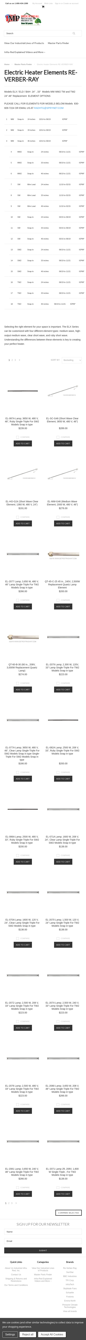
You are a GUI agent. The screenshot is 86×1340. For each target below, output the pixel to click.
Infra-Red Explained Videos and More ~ (24, 52)
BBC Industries (70, 1276)
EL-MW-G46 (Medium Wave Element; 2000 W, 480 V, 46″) (62, 503)
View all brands (70, 1311)
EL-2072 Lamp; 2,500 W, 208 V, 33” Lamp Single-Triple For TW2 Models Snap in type (22, 1005)
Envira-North (70, 1301)
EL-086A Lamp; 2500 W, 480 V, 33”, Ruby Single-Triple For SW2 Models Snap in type (22, 839)
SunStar (69, 1272)
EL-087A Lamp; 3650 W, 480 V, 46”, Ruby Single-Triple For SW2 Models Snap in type (22, 421)
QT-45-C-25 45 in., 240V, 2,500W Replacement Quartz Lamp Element (62, 584)
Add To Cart (23, 443)
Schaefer (70, 1292)
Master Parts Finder (58, 43)
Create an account (70, 3)
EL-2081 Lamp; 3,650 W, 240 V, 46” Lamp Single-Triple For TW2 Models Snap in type (22, 1171)
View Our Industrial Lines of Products (24, 43)
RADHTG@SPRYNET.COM (49, 108)
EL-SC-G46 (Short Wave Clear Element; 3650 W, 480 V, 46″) (62, 420)
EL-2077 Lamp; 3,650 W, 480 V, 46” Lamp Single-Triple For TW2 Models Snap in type (22, 584)
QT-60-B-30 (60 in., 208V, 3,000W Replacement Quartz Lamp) (22, 667)
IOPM (64, 119)
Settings (10, 1334)
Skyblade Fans (70, 1288)
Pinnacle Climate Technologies (70, 1306)
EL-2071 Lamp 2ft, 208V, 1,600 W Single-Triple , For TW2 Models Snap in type (62, 1171)
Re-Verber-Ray (70, 1268)
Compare (25, 437)
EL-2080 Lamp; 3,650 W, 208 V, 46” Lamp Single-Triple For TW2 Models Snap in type (62, 1088)
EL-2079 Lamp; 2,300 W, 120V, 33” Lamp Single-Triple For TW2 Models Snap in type (62, 667)
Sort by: (55, 360)
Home (6, 64)
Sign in (58, 3)
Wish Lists (48, 3)
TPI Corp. (70, 1280)
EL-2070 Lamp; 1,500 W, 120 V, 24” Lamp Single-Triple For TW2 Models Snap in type (62, 922)
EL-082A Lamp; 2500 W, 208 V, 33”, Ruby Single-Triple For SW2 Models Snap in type (62, 750)
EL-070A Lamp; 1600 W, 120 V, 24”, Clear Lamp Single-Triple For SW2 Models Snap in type (21, 922)
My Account (37, 3)
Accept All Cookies (52, 1334)
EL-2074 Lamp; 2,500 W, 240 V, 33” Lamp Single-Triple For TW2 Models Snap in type (62, 1005)
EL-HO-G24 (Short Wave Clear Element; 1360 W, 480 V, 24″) (22, 503)
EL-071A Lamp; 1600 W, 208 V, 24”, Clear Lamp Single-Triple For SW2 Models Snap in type (62, 839)
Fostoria (69, 1297)
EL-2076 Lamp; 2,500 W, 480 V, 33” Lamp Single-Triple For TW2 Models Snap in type (22, 1088)
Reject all (27, 1334)
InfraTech (70, 1284)
